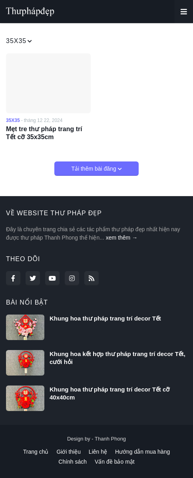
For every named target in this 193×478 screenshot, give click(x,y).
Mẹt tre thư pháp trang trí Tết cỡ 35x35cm (44, 133)
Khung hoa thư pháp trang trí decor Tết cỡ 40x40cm (109, 393)
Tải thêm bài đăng (94, 168)
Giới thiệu (68, 451)
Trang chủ (36, 451)
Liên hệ (98, 451)
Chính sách (72, 461)
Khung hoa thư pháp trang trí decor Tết (105, 318)
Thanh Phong (110, 439)
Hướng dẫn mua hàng (142, 451)
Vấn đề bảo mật (115, 461)
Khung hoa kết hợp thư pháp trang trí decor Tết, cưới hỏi (117, 357)
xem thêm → (121, 237)
